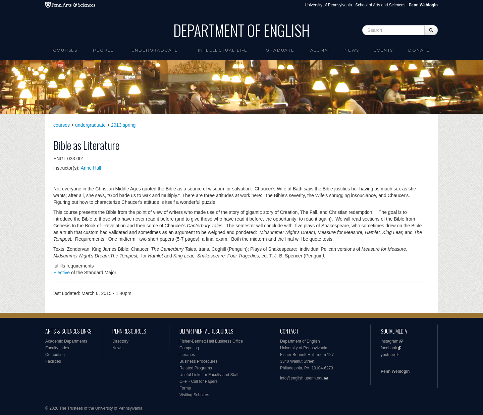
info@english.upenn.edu (302, 378)
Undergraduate (154, 50)
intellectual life (223, 50)
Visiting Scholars (194, 395)
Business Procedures (198, 361)
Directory (120, 341)
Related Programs (195, 368)
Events (383, 50)
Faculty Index (57, 348)
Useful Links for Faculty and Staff (208, 374)
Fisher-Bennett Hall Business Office (211, 341)
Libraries (187, 354)
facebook (389, 348)
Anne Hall (91, 168)
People (103, 50)
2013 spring (123, 125)
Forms (185, 388)
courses (61, 125)
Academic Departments (66, 341)
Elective (61, 272)
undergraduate (90, 125)
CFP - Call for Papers (198, 381)
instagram (389, 341)
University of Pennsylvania (328, 5)
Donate (419, 50)
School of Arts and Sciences (380, 5)
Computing (55, 354)
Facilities (53, 361)
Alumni (320, 50)
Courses (65, 50)
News (351, 50)
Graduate (280, 50)
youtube (388, 354)
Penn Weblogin (395, 371)
